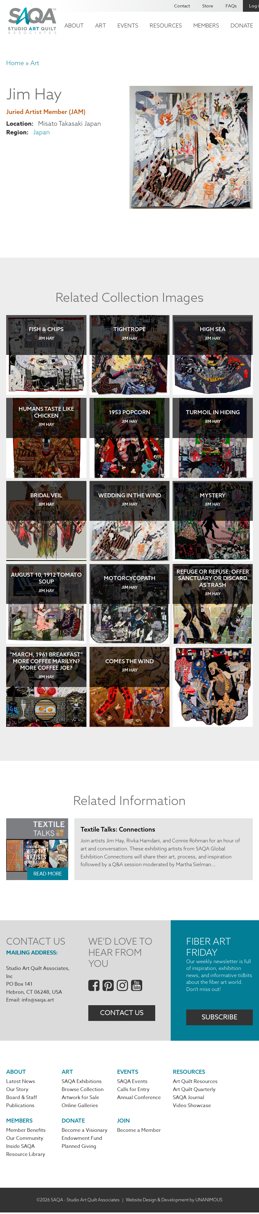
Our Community (24, 1140)
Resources (166, 25)
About (74, 25)
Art (100, 25)
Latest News (20, 1081)
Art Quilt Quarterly (194, 1090)
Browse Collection (82, 1090)
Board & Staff (21, 1098)
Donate (241, 25)
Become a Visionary (85, 1131)
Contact (182, 6)
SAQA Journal (188, 1098)
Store (207, 6)
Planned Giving (79, 1148)
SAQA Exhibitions (82, 1081)
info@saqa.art (38, 1000)
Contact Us (121, 1013)
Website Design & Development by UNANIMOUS (174, 1201)
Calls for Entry (133, 1090)
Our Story (17, 1090)
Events (127, 25)
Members (206, 25)
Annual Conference (139, 1098)
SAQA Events (132, 1081)
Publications (20, 1106)
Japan (41, 132)
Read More (47, 874)
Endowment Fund (82, 1140)
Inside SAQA (20, 1148)
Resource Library (25, 1156)
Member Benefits (26, 1131)
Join (123, 1121)
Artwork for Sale (80, 1098)
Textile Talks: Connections (118, 829)
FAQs (231, 6)
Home (15, 63)
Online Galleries (80, 1106)
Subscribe (219, 1017)
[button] (191, 206)
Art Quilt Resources (195, 1081)
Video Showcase (192, 1106)
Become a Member (139, 1131)
